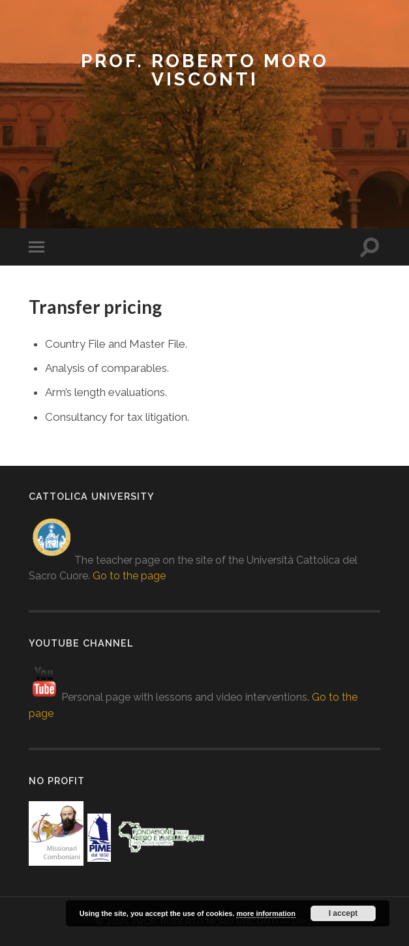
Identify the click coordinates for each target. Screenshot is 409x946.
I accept (343, 913)
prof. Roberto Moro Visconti (205, 70)
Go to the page (129, 576)
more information (265, 913)
